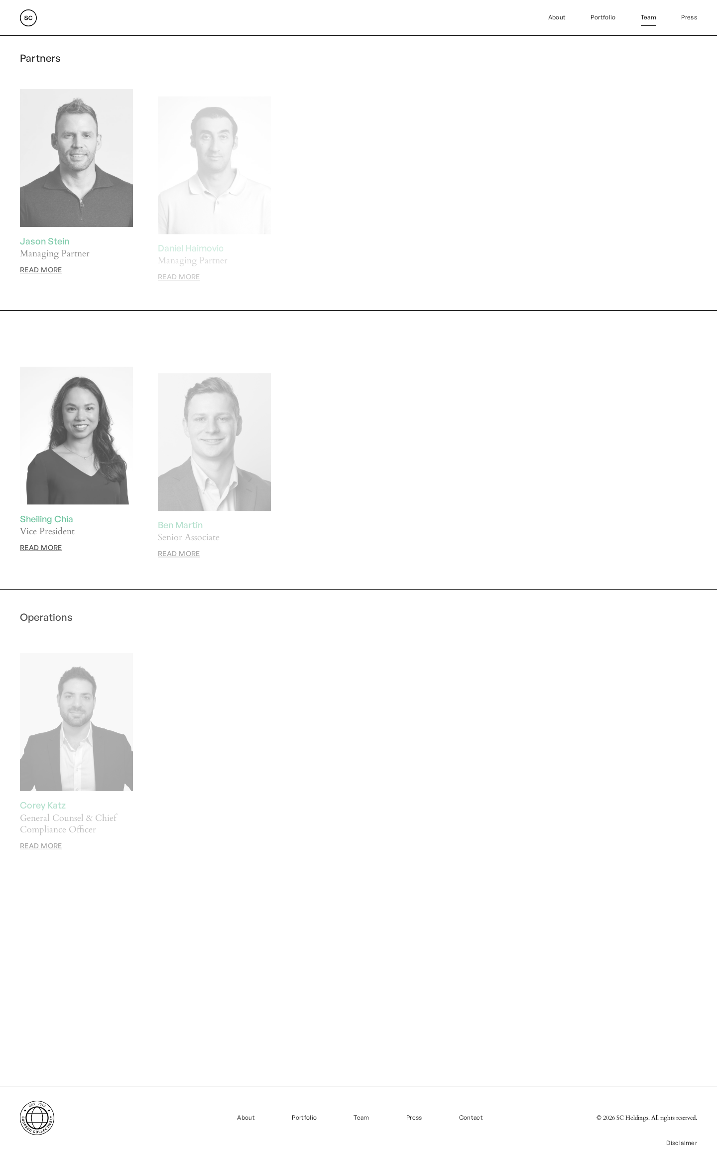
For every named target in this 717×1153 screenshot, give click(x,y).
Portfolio (603, 17)
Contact (471, 1117)
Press (689, 17)
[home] (28, 17)
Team (648, 17)
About (557, 17)
